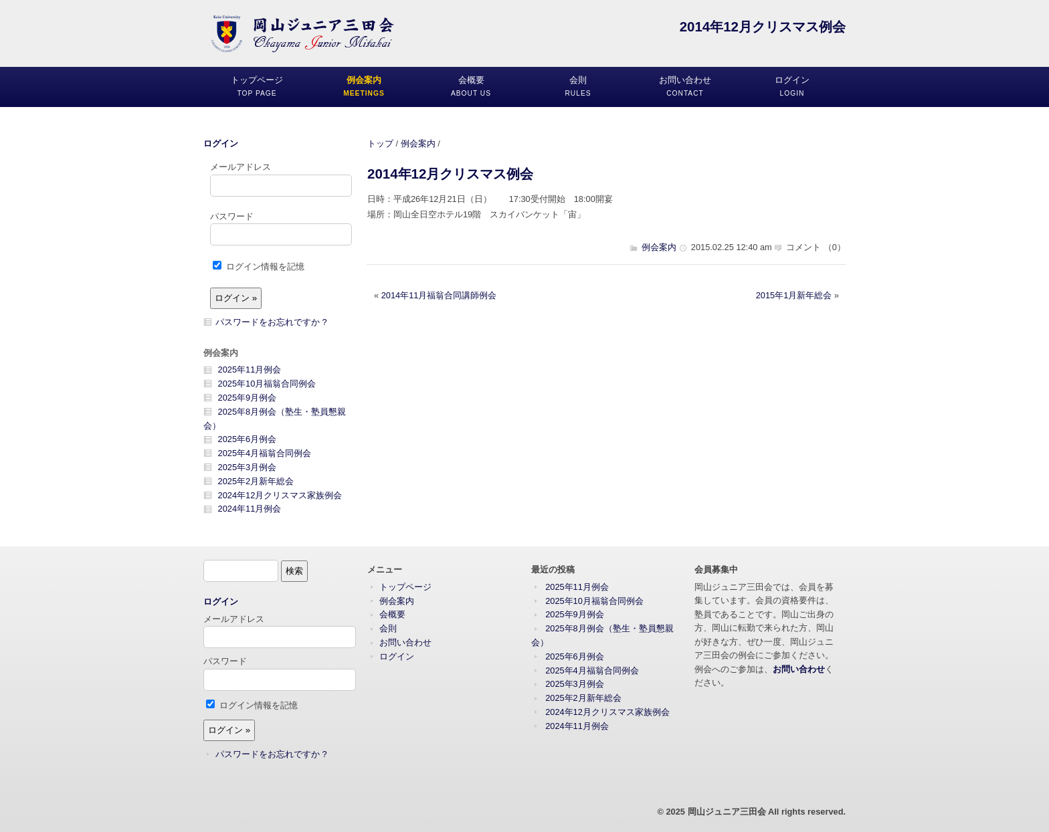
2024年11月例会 (250, 509)
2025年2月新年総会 (256, 481)
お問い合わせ (405, 642)
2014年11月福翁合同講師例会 (439, 295)
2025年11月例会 (250, 370)
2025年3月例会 (247, 467)
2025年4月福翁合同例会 (265, 453)
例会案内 (418, 143)
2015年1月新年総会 (794, 295)
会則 (388, 628)
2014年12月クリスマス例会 (450, 173)
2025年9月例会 (247, 398)
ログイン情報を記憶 (258, 267)
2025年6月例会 (247, 439)
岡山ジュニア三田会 (727, 812)
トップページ (405, 587)
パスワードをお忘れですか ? (271, 322)
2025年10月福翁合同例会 (267, 384)
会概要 (392, 614)
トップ (380, 143)
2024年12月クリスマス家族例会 (280, 495)
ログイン (220, 143)
